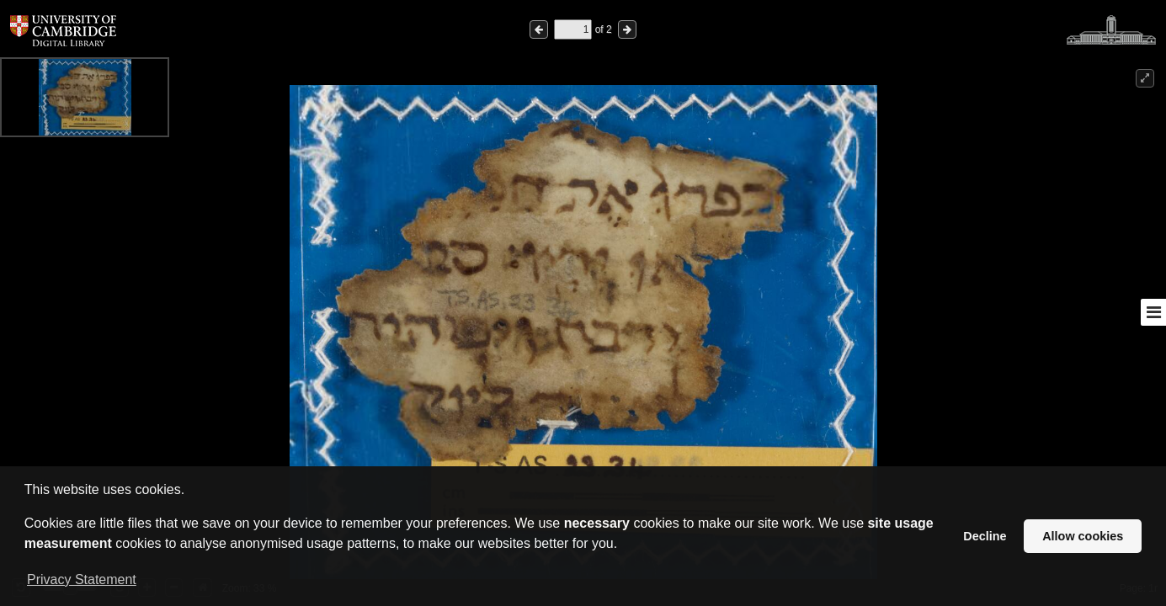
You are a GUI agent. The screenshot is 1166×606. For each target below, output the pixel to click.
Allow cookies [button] (1082, 536)
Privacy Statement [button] (81, 579)
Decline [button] (984, 536)
